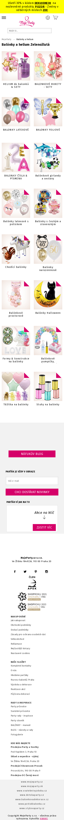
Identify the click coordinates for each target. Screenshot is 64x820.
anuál (27, 725)
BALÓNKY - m (18, 725)
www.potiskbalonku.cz (31, 804)
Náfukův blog (32, 454)
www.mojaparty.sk (32, 786)
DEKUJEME (41, 3)
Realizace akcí (18, 689)
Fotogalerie (17, 734)
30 (49, 3)
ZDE (45, 10)
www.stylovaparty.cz (31, 808)
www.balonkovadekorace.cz (32, 799)
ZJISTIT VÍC (44, 527)
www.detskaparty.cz (32, 795)
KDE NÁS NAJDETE (20, 743)
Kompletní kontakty (21, 665)
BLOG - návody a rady (22, 730)
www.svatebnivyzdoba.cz (32, 790)
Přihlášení (47, 17)
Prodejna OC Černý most (25, 775)
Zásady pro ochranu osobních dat (28, 634)
